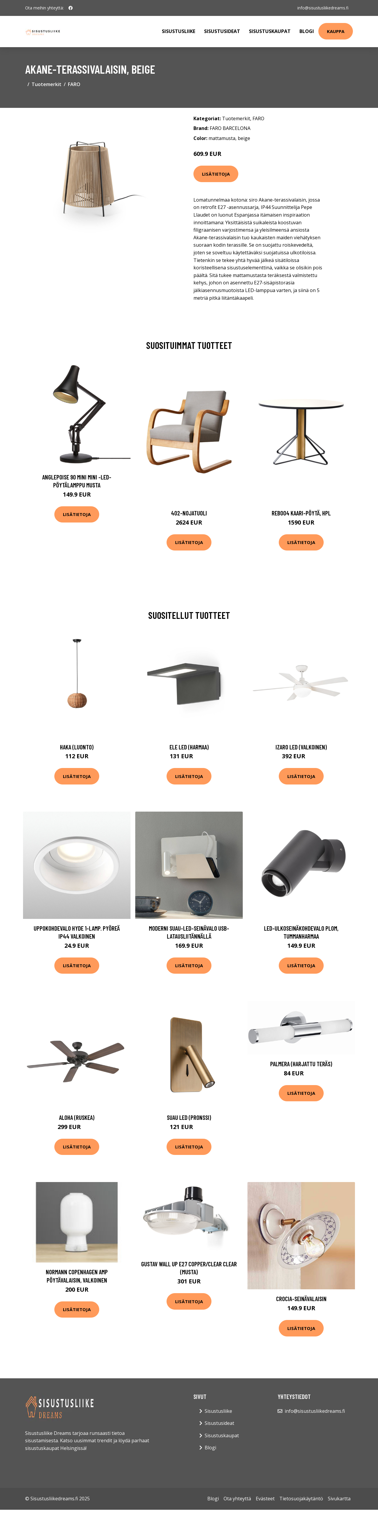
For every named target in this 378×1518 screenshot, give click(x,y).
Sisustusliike (178, 31)
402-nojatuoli (189, 513)
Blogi (306, 31)
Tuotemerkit (46, 84)
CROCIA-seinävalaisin (301, 1298)
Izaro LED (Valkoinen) (301, 747)
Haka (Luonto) (77, 747)
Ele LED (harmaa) (189, 747)
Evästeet (265, 1498)
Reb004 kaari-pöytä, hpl (301, 513)
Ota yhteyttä (237, 1498)
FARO (74, 84)
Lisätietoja (216, 174)
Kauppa (335, 31)
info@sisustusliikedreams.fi (322, 8)
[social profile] (70, 8)
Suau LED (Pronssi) (189, 1117)
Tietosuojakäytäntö (301, 1498)
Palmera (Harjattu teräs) (301, 1063)
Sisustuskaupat (270, 31)
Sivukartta (339, 1498)
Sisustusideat (222, 31)
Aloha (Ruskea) (76, 1117)
